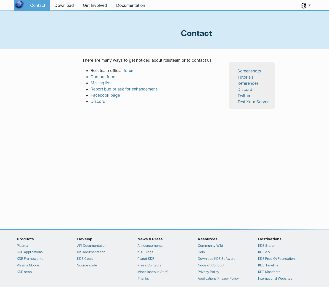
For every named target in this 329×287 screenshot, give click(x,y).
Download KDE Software (217, 258)
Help (201, 252)
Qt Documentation (91, 252)
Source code (87, 265)
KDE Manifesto (269, 272)
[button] (306, 5)
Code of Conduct (211, 265)
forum (129, 70)
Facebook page (105, 95)
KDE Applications (30, 252)
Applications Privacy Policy (218, 278)
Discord (97, 101)
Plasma (22, 245)
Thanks (143, 278)
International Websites (275, 278)
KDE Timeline (268, 265)
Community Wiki (210, 245)
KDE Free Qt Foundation (276, 258)
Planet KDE (146, 258)
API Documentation (91, 245)
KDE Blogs (145, 252)
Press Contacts (149, 265)
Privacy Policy (208, 272)
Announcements (150, 245)
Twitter (243, 95)
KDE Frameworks (30, 258)
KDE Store (266, 245)
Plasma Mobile (28, 265)
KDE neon (24, 272)
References (248, 83)
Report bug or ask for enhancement (123, 89)
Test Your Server (253, 101)
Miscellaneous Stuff (152, 272)
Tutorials (245, 77)
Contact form (102, 76)
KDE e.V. (264, 252)
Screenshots (249, 71)
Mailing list (100, 82)
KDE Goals (85, 258)
